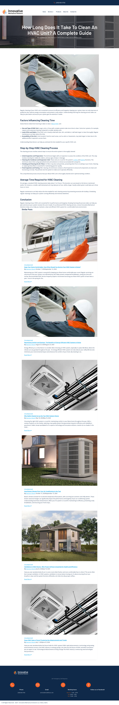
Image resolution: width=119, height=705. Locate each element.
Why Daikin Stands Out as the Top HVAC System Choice (41, 416)
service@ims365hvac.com (46, 692)
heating (82, 160)
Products (58, 11)
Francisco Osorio (30, 269)
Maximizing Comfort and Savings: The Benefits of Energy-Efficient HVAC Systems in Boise (52, 342)
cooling (75, 160)
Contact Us (73, 11)
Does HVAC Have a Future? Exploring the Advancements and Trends (45, 640)
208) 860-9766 (21, 692)
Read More (28, 281)
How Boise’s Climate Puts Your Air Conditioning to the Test (42, 491)
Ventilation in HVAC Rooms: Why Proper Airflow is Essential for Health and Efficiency (50, 567)
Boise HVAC (55, 124)
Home (44, 11)
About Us (65, 11)
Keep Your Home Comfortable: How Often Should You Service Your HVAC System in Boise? (52, 267)
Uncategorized (28, 265)
